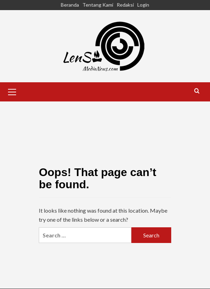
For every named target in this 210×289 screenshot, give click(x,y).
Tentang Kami (97, 5)
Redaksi (125, 5)
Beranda (70, 5)
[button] (12, 91)
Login (143, 5)
